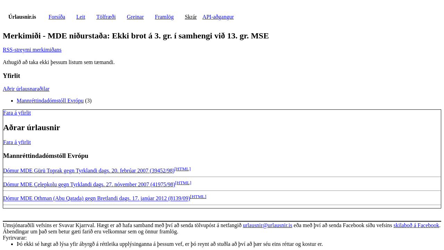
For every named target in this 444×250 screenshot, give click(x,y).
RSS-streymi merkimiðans (32, 50)
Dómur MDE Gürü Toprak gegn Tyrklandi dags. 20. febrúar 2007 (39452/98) (88, 170)
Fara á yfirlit (17, 113)
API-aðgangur (218, 17)
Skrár (191, 17)
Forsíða (57, 17)
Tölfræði (106, 17)
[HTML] (182, 168)
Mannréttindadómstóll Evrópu (50, 101)
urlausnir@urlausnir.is (267, 225)
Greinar (135, 17)
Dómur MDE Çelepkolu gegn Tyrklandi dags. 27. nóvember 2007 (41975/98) (89, 184)
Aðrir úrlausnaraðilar (26, 89)
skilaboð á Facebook (416, 225)
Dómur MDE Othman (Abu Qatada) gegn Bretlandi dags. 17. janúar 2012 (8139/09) (96, 199)
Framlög (164, 17)
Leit (80, 17)
